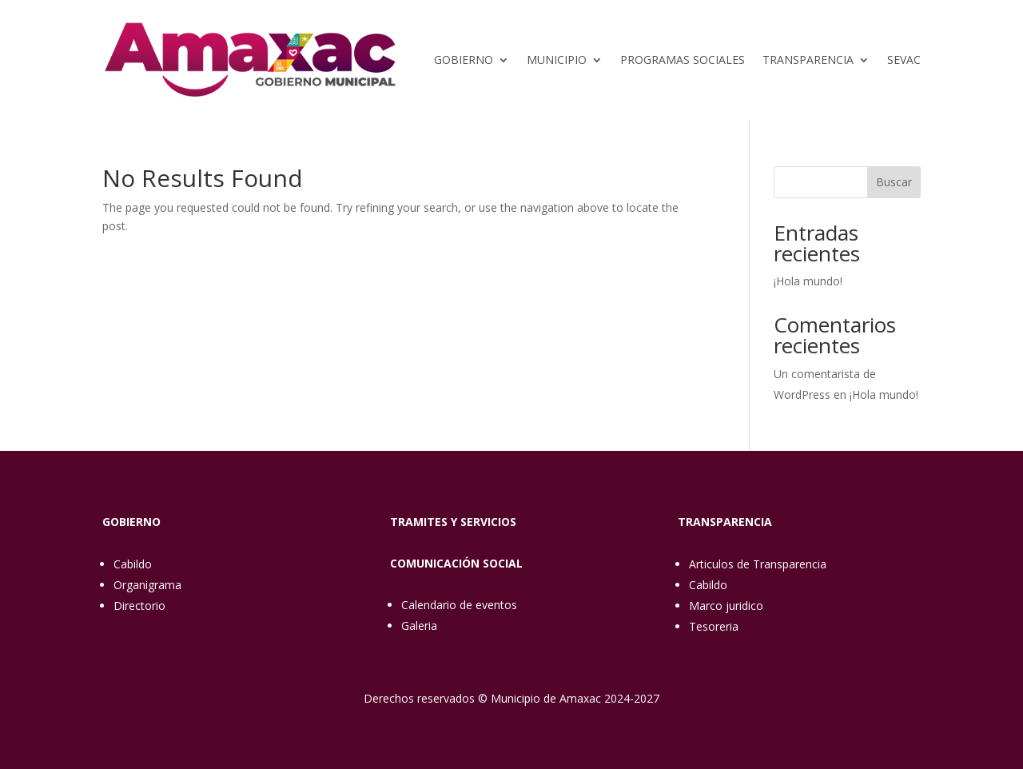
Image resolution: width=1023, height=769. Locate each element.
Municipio (557, 59)
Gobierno (463, 59)
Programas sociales (682, 59)
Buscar (894, 181)
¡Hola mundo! (808, 281)
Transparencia (808, 59)
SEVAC (904, 59)
